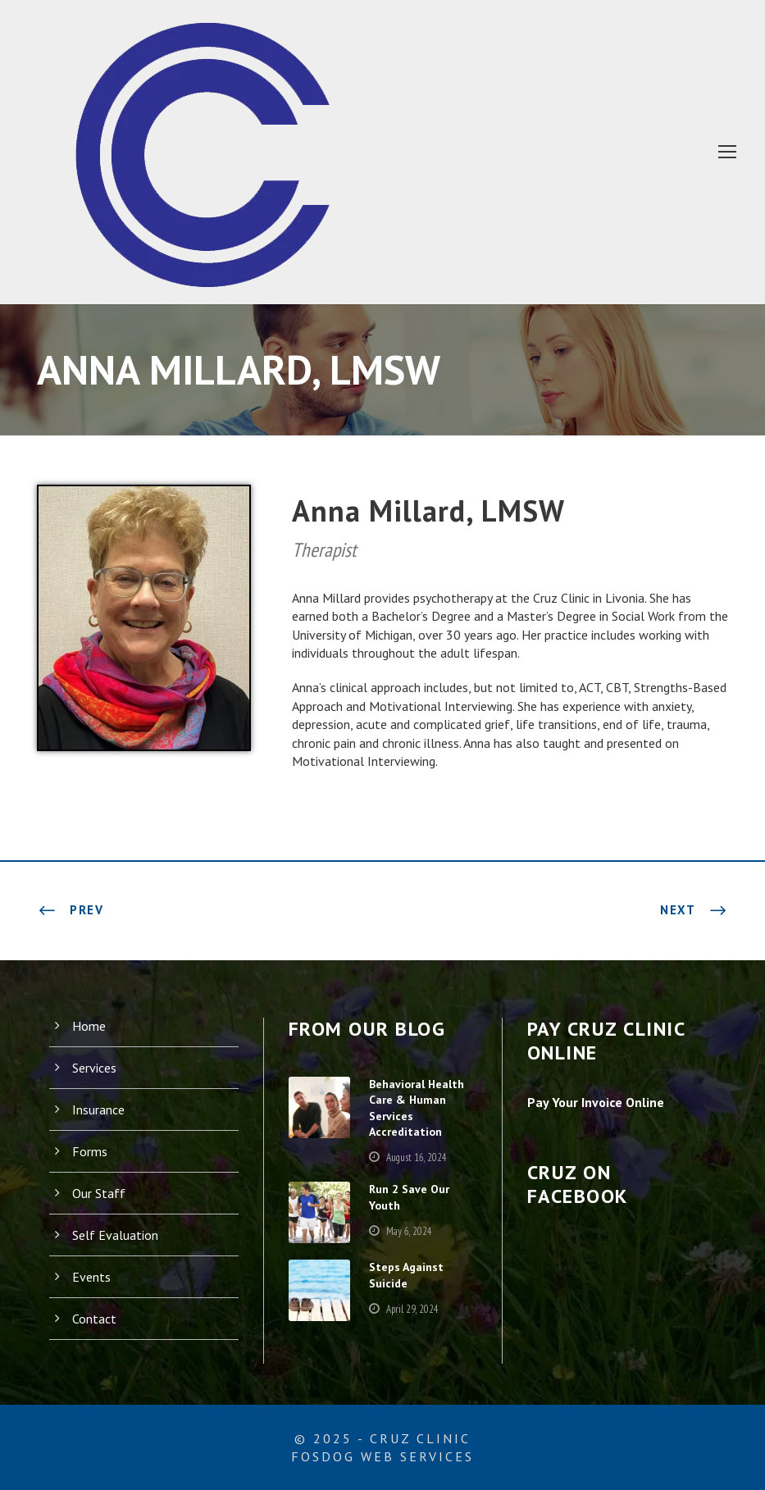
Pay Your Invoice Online (601, 1102)
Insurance (101, 1108)
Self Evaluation (116, 1234)
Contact (94, 1317)
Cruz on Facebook (588, 1183)
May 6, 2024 (415, 1239)
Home (89, 1025)
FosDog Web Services (382, 1456)
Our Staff (98, 1192)
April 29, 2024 (419, 1317)
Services (97, 1066)
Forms (90, 1150)
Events (92, 1276)
